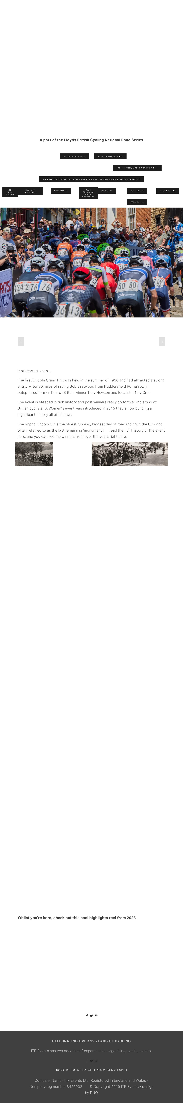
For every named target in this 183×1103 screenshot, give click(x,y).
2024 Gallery (137, 202)
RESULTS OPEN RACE (74, 156)
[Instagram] (96, 1015)
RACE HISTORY (167, 191)
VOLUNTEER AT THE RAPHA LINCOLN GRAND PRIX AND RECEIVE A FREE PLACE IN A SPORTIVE (91, 179)
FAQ (68, 1070)
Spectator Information (30, 191)
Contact (76, 1070)
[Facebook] (86, 1015)
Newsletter (88, 1070)
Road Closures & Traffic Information (88, 193)
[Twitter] (91, 1015)
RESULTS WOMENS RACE (110, 156)
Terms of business (117, 1070)
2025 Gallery (137, 191)
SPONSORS (106, 191)
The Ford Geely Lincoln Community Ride (137, 168)
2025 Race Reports (10, 192)
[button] (21, 341)
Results (60, 1070)
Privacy (101, 1070)
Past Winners (61, 191)
